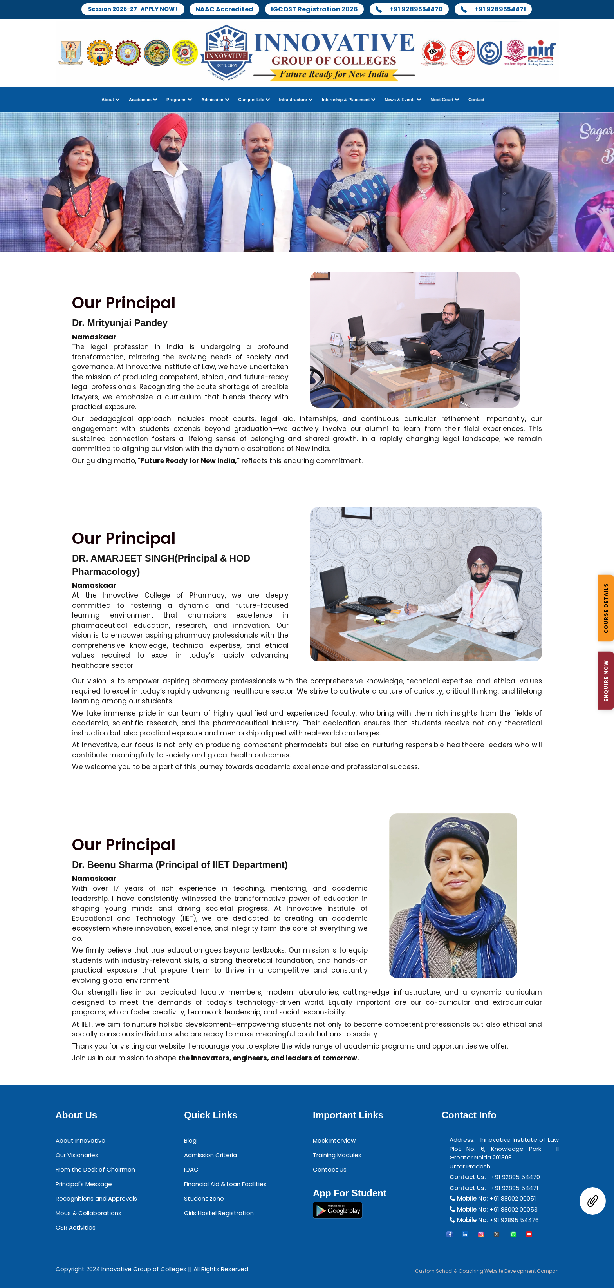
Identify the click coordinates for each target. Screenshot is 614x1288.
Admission (212, 100)
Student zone (204, 1199)
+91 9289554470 (414, 9)
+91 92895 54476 (514, 1220)
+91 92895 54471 (513, 1188)
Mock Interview (334, 1141)
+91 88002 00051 (513, 1199)
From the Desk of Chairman (95, 1170)
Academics (140, 100)
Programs (176, 100)
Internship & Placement (346, 100)
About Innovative (80, 1141)
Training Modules (337, 1155)
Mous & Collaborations (88, 1213)
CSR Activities (76, 1228)
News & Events (400, 100)
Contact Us (330, 1170)
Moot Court (441, 100)
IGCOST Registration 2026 (319, 9)
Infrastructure (293, 100)
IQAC (191, 1170)
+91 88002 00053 (514, 1209)
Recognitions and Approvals (96, 1199)
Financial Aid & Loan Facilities (225, 1184)
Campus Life (251, 100)
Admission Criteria (210, 1155)
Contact (476, 100)
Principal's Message (84, 1184)
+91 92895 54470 (514, 1177)
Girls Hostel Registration (219, 1213)
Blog (190, 1141)
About (107, 100)
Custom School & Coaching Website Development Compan (487, 1271)
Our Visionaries (77, 1155)
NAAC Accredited (229, 9)
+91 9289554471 (498, 9)
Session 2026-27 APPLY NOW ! (133, 9)
